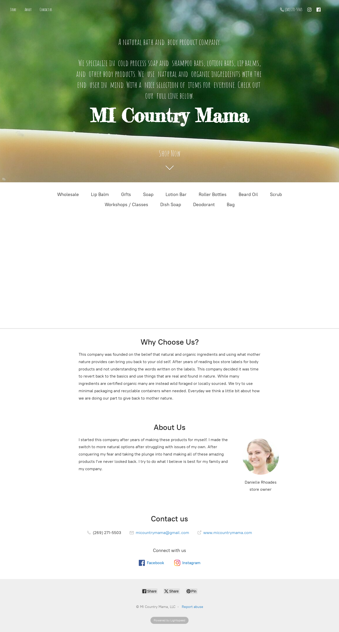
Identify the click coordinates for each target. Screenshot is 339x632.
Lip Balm (100, 194)
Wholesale (68, 194)
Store (13, 9)
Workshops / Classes (126, 204)
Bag (231, 204)
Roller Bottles (213, 194)
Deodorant (204, 204)
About (28, 9)
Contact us (46, 9)
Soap (148, 194)
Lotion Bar (176, 194)
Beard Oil (248, 194)
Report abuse (192, 607)
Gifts (126, 194)
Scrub (276, 194)
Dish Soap (170, 204)
